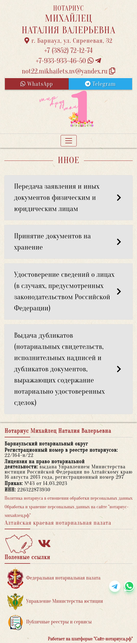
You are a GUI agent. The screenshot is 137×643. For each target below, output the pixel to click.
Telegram (100, 84)
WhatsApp (36, 84)
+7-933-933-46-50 (68, 61)
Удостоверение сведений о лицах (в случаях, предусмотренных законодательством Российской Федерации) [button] (68, 291)
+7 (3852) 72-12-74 (68, 51)
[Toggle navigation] (69, 140)
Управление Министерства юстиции (55, 601)
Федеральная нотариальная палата (54, 578)
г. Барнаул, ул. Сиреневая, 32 (68, 41)
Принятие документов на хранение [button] (68, 242)
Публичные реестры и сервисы (49, 622)
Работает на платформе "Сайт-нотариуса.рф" (90, 639)
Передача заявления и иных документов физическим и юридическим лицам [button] (68, 197)
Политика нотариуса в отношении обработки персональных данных (69, 498)
